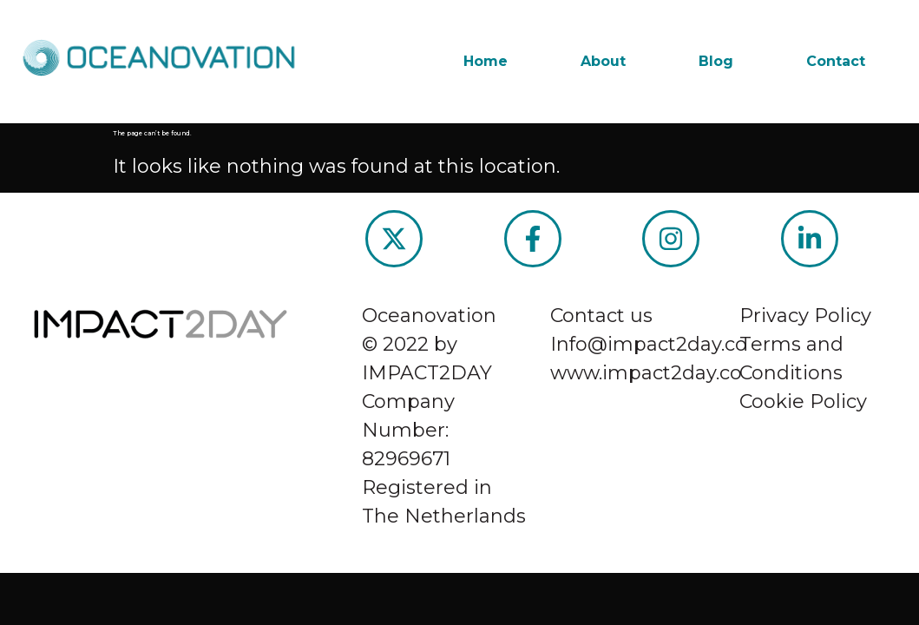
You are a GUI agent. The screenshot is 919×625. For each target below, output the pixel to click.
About (603, 61)
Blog (716, 61)
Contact (835, 61)
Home (485, 61)
